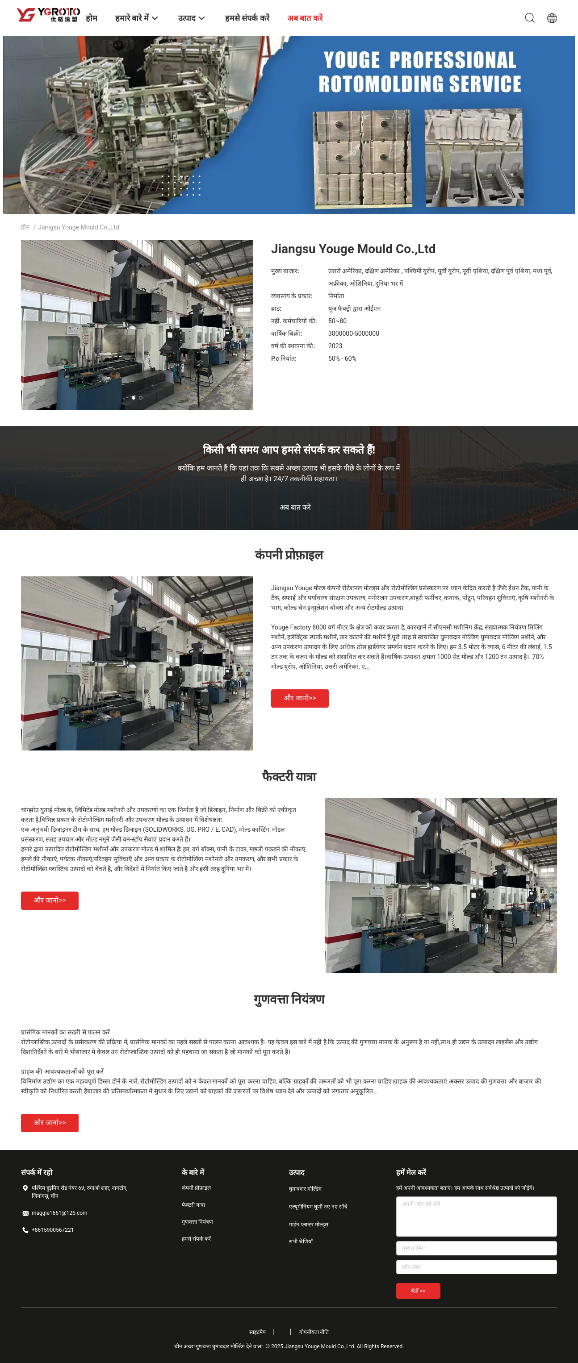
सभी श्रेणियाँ (301, 1241)
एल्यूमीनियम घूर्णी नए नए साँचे (318, 1207)
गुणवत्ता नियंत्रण (197, 1222)
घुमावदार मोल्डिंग (305, 1189)
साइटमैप (257, 1332)
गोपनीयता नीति (314, 1332)
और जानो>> (300, 698)
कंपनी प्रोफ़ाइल (196, 1188)
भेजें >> (418, 1291)
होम (25, 227)
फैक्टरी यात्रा (193, 1205)
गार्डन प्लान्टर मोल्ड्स (308, 1224)
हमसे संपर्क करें (196, 1239)
